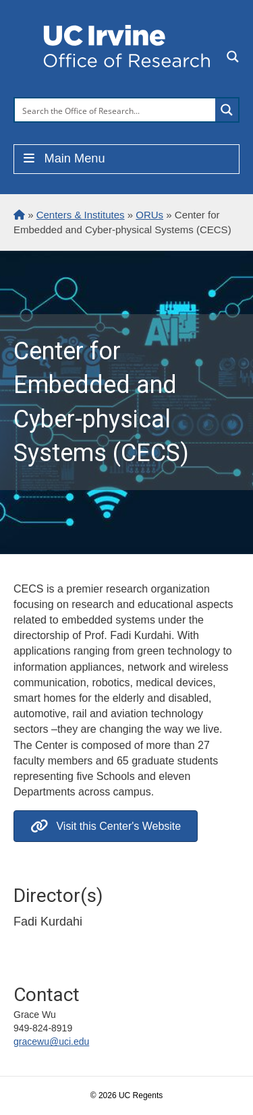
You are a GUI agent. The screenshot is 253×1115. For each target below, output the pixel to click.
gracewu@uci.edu (51, 1041)
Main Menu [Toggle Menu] (63, 158)
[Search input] (115, 110)
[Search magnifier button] (226, 109)
